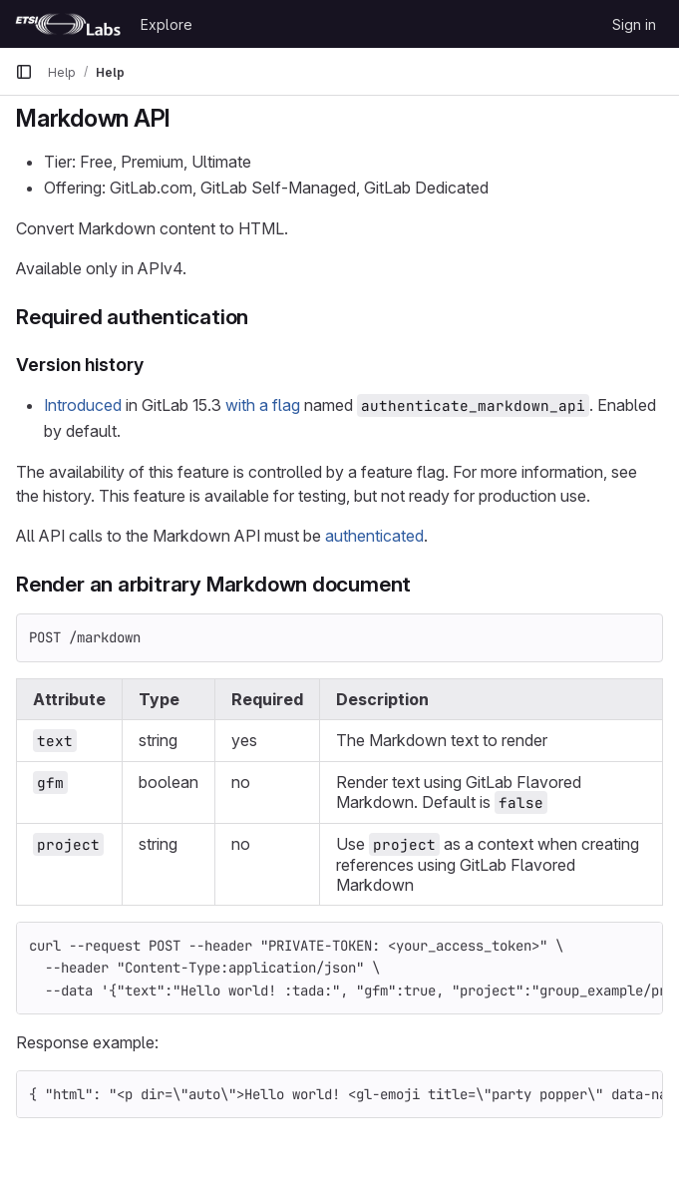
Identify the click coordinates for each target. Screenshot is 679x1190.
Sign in (634, 24)
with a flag (262, 405)
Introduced (83, 405)
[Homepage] (68, 24)
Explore (166, 24)
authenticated (374, 536)
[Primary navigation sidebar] (24, 72)
